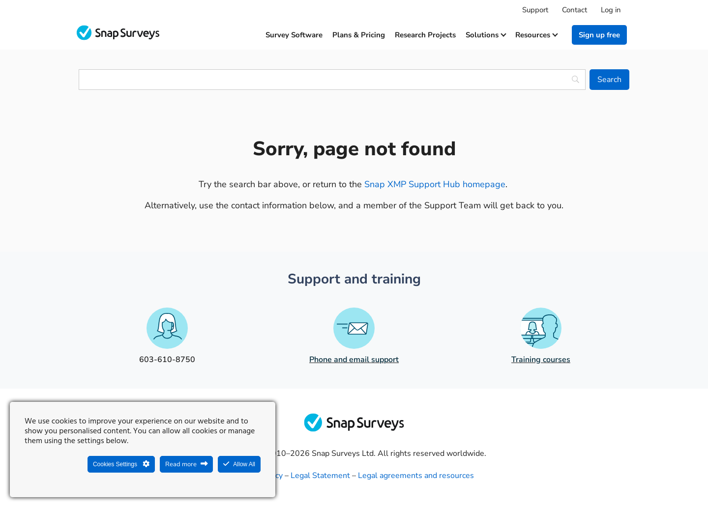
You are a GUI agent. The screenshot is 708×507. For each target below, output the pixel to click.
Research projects (425, 35)
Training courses (540, 359)
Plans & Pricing (358, 35)
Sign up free (599, 35)
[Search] (609, 79)
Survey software (294, 35)
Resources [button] (536, 35)
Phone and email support (354, 359)
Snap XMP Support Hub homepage (434, 184)
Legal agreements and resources (416, 475)
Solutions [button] (485, 35)
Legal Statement (320, 475)
